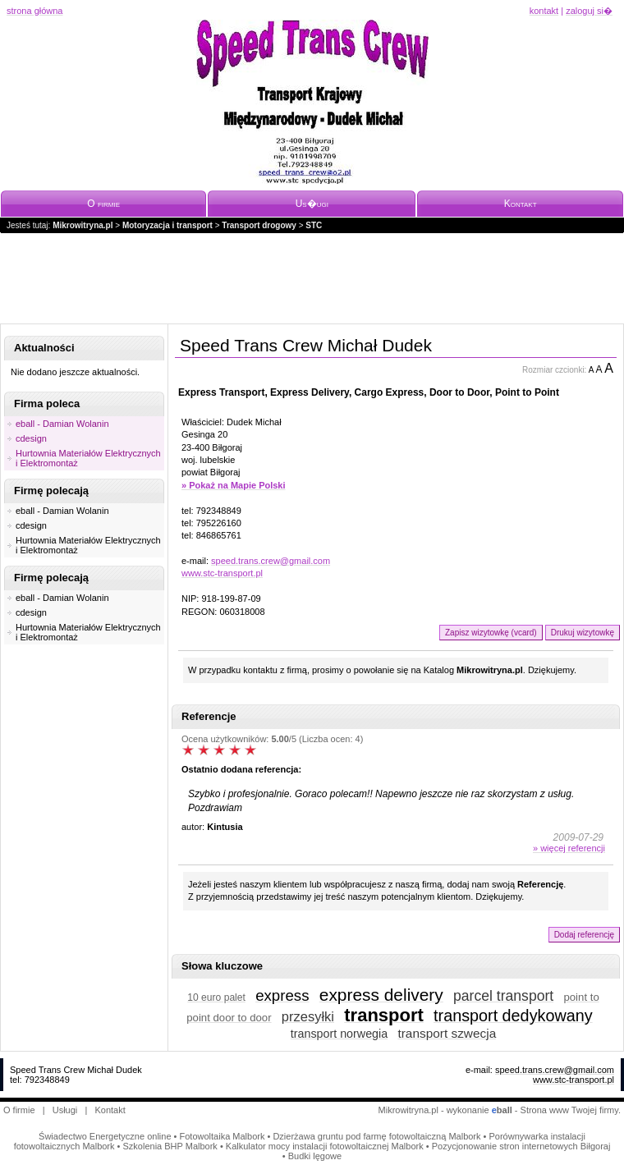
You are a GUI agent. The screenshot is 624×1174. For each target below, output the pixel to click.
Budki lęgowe (315, 1156)
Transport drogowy (259, 225)
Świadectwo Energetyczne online (105, 1136)
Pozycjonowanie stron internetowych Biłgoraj (521, 1146)
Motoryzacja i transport (167, 225)
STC (313, 225)
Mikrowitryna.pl (82, 225)
